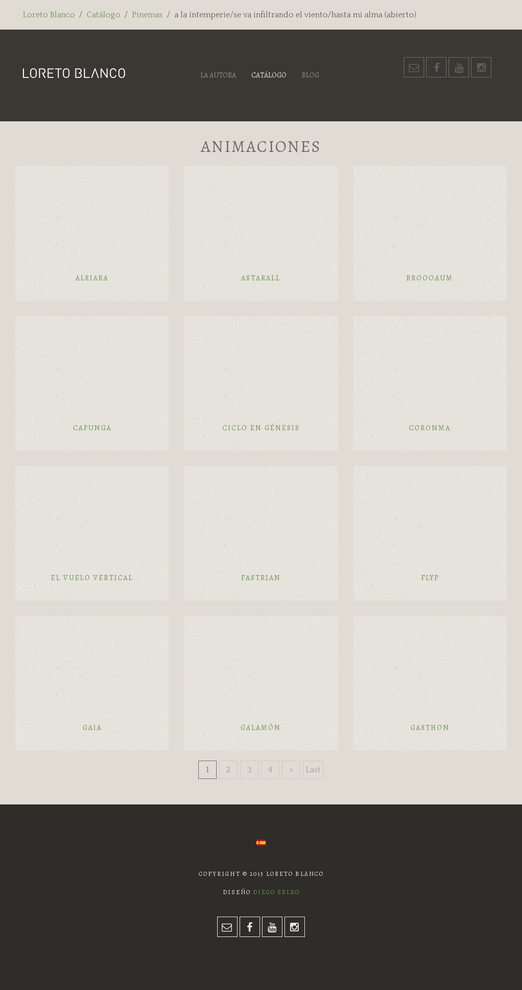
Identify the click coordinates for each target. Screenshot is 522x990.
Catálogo (103, 14)
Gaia (92, 728)
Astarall (260, 278)
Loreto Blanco (49, 14)
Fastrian (261, 578)
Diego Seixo (276, 892)
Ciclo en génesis (261, 428)
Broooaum (429, 278)
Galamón (261, 728)
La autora (218, 75)
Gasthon (430, 728)
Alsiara (92, 278)
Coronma (430, 428)
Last (313, 769)
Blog (310, 75)
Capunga (92, 428)
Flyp (430, 578)
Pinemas (147, 14)
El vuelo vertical (92, 578)
